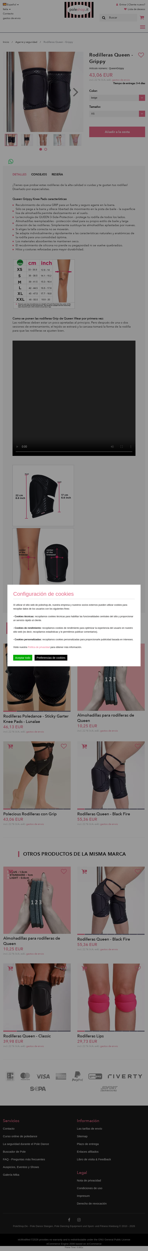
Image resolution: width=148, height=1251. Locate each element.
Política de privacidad (39, 647)
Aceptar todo (22, 657)
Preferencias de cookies (51, 657)
